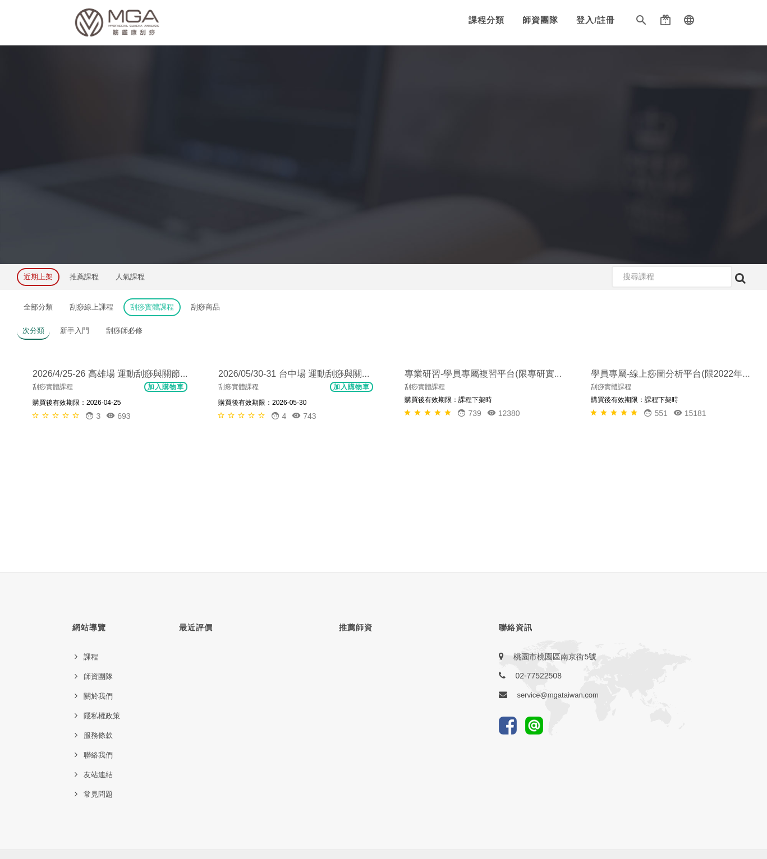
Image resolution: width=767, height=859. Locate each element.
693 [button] (118, 519)
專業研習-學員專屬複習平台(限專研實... (483, 477)
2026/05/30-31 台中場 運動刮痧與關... (293, 477)
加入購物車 (166, 491)
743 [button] (304, 519)
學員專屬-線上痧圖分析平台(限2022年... (670, 477)
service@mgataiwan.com (557, 695)
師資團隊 (540, 20)
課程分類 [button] (486, 20)
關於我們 (98, 696)
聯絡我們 (98, 755)
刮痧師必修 (124, 330)
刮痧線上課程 (91, 307)
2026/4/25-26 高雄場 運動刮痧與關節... (110, 477)
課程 (91, 657)
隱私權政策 (102, 716)
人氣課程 (130, 277)
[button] (641, 22)
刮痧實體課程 (152, 307)
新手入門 (74, 330)
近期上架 (38, 277)
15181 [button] (689, 516)
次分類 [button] (33, 330)
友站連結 (98, 774)
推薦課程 (84, 277)
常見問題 (98, 794)
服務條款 (98, 735)
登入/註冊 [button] (595, 20)
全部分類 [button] (38, 307)
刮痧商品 (205, 307)
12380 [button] (503, 516)
